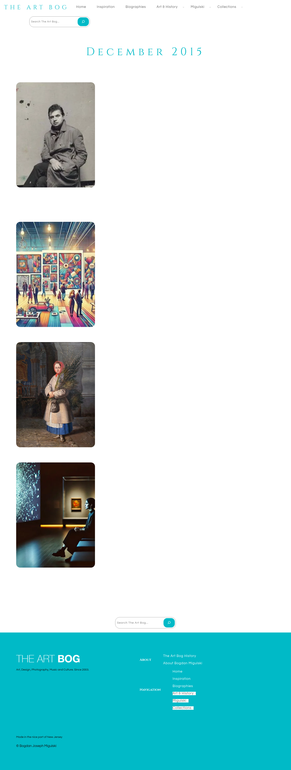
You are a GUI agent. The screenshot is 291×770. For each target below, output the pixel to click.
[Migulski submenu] (209, 7)
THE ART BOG (36, 7)
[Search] (83, 21)
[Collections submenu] (241, 7)
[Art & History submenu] (182, 7)
